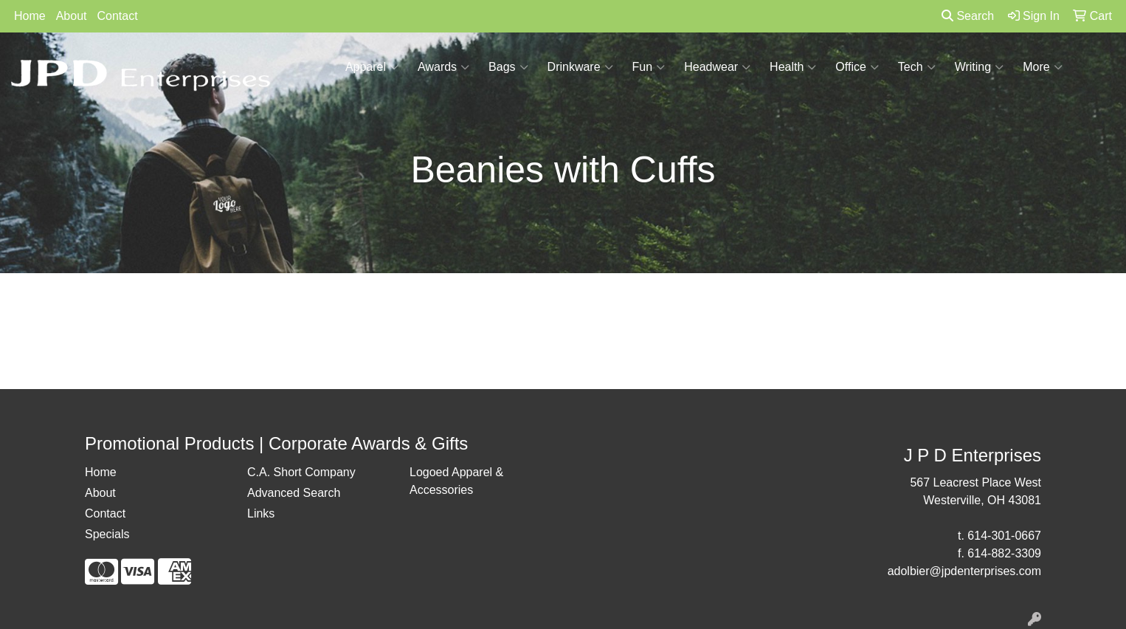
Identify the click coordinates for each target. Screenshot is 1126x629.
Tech (917, 67)
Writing (979, 67)
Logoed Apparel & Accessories (456, 481)
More (1042, 67)
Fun (649, 67)
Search (968, 16)
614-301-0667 (1004, 535)
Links (260, 513)
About (71, 16)
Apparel (371, 67)
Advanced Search (293, 493)
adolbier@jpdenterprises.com (964, 571)
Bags (508, 67)
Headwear (717, 67)
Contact (117, 16)
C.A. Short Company (301, 472)
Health (793, 67)
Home (30, 16)
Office (857, 67)
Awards (443, 67)
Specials (107, 534)
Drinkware (580, 67)
